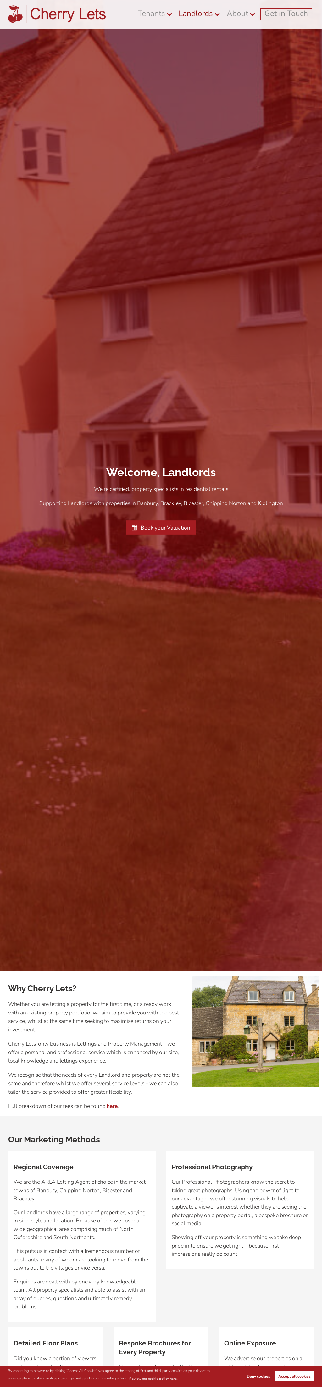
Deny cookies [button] (258, 1376)
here (112, 1106)
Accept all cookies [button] (294, 1376)
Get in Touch (294, 14)
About (256, 14)
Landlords (224, 14)
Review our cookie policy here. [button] (153, 1378)
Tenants (190, 14)
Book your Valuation (161, 527)
